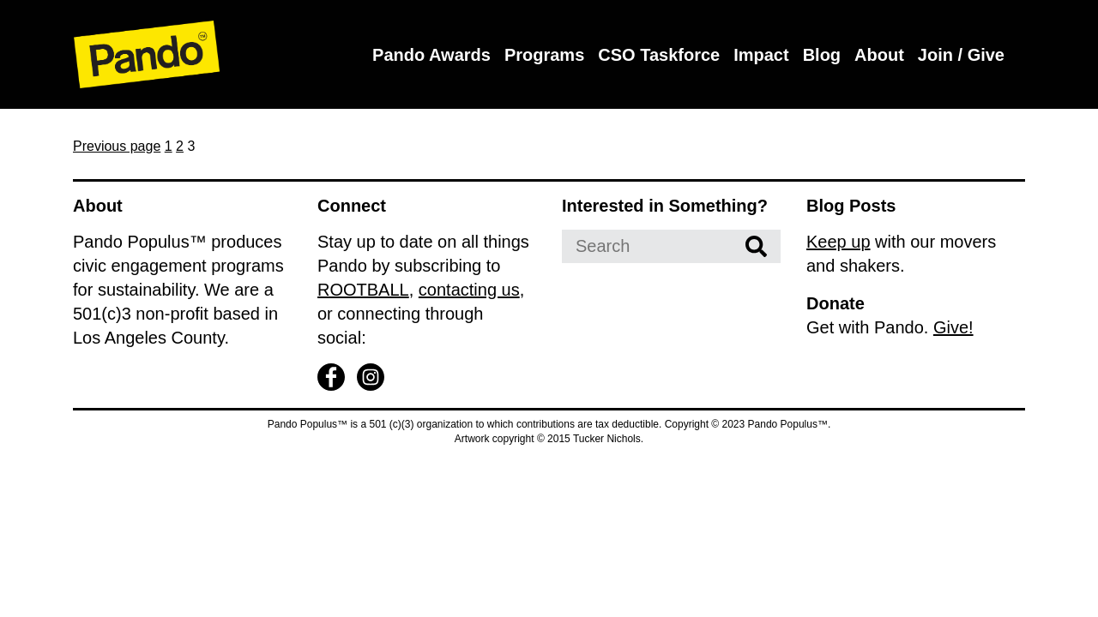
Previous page (116, 146)
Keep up (838, 241)
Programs (544, 54)
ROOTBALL (363, 289)
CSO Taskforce (659, 54)
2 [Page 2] (180, 146)
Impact (760, 54)
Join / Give (961, 54)
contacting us (469, 289)
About (879, 54)
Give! (953, 327)
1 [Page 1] (168, 146)
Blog (822, 54)
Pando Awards (431, 54)
